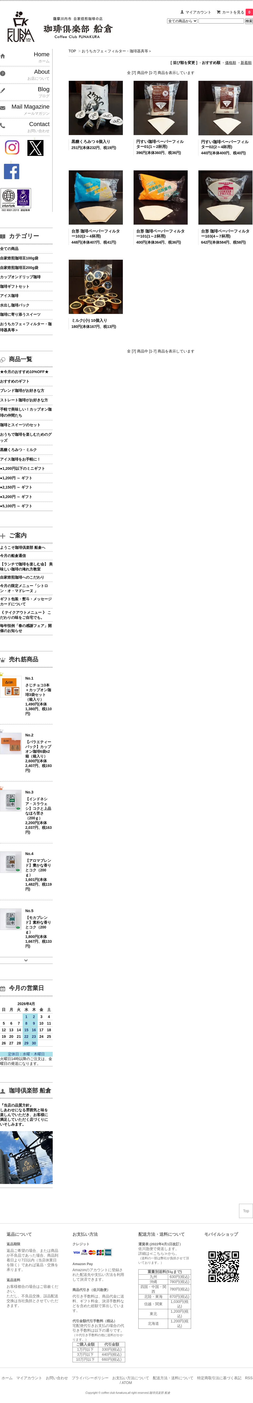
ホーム (7, 1378)
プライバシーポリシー (90, 1378)
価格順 (230, 63)
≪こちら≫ (158, 1253)
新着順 (246, 63)
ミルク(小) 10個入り (89, 320)
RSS (249, 1378)
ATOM (126, 1383)
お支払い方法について (130, 1378)
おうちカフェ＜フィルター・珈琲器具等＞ (117, 51)
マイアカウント (198, 12)
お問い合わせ (57, 1378)
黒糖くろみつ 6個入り (90, 141)
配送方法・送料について (173, 1378)
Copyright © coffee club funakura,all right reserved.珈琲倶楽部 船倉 (127, 1392)
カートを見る (237, 12)
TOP (72, 51)
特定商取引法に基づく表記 (219, 1378)
